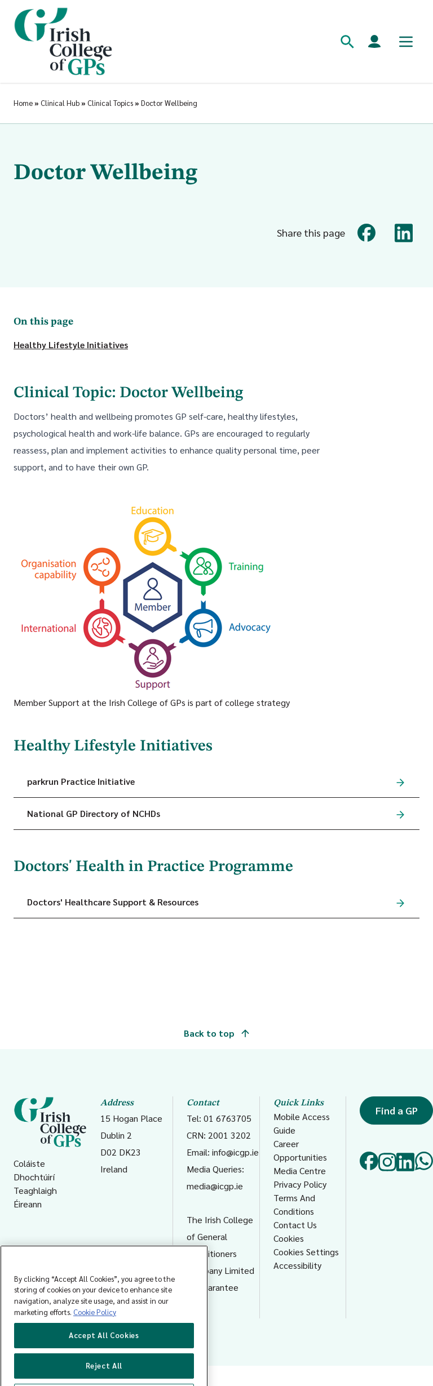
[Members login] (374, 42)
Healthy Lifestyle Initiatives (71, 344)
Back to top (216, 1033)
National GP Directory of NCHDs (93, 813)
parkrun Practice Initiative (81, 781)
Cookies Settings (306, 1251)
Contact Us (295, 1224)
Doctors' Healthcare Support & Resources (112, 902)
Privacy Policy (299, 1184)
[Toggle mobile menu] (405, 41)
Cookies (288, 1238)
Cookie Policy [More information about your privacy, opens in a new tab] (94, 1339)
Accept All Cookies (104, 1362)
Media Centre (299, 1170)
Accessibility (297, 1265)
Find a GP (396, 1110)
